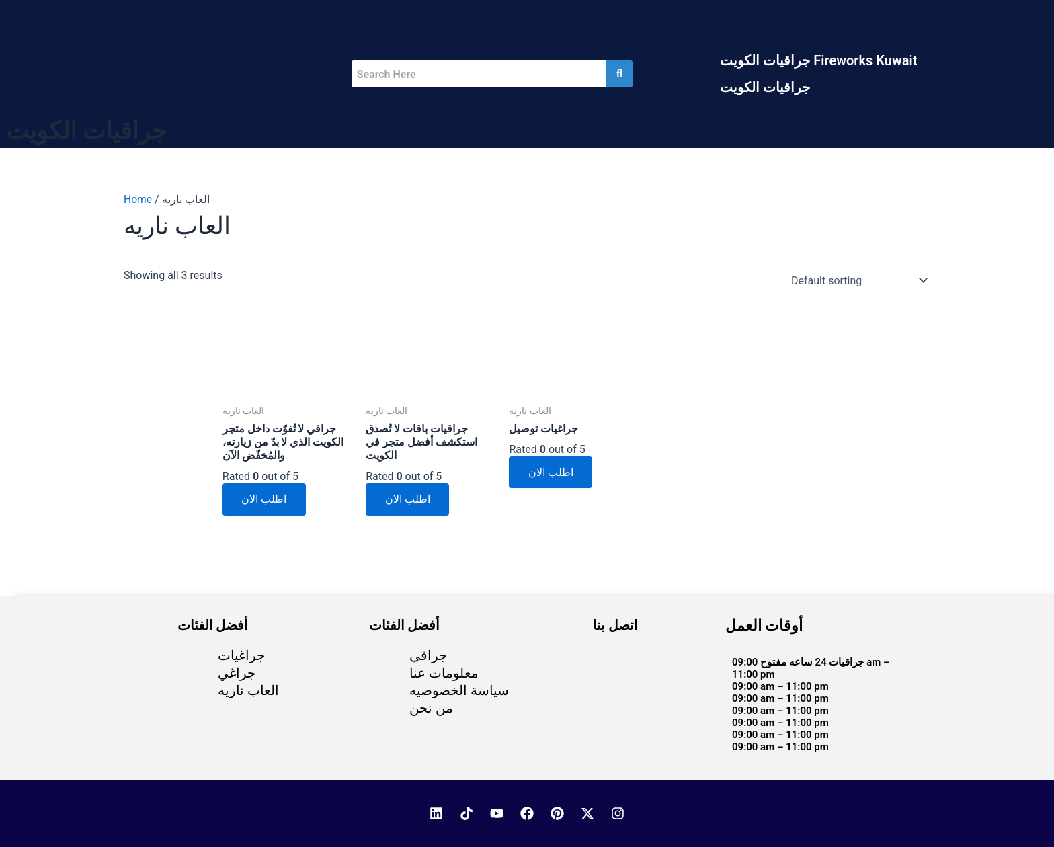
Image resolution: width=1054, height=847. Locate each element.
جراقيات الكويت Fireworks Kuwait (818, 60)
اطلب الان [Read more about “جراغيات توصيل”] (551, 473)
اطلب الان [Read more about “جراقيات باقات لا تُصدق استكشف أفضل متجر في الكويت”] (408, 501)
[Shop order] (856, 280)
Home (138, 199)
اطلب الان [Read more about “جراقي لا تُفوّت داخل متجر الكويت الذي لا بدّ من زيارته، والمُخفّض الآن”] (265, 501)
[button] (821, 60)
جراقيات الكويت (765, 87)
